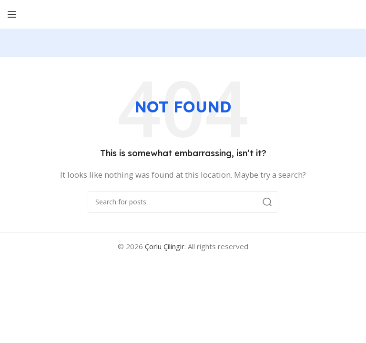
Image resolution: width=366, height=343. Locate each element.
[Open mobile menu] (11, 14)
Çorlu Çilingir (164, 246)
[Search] (183, 202)
